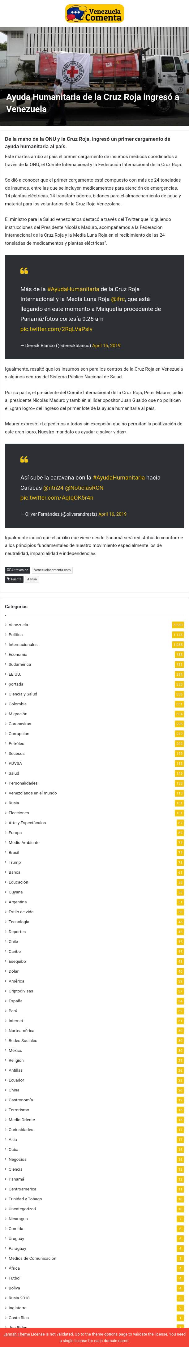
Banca (14, 872)
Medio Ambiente (24, 842)
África (14, 1268)
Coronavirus (20, 723)
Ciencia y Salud (23, 693)
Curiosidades (21, 1129)
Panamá (16, 1179)
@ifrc (118, 299)
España (16, 1000)
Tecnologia (19, 921)
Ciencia (16, 1169)
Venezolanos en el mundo (33, 792)
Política (16, 634)
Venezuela (18, 624)
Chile (13, 941)
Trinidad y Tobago (25, 1198)
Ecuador (16, 1080)
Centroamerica (23, 1188)
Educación (18, 882)
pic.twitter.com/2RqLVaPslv (56, 329)
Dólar (14, 971)
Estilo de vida (21, 911)
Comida (16, 1228)
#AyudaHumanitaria (73, 289)
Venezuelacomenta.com (52, 570)
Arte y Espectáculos (27, 822)
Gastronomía (21, 1099)
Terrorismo (19, 1109)
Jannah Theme (16, 1334)
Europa (15, 832)
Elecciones (19, 812)
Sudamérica (20, 664)
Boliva (14, 1287)
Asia (13, 1139)
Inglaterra (18, 1307)
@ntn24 (53, 487)
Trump (15, 862)
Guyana (16, 891)
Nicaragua (18, 1218)
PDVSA (15, 763)
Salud (14, 773)
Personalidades (23, 783)
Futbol (14, 1278)
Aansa (32, 579)
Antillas (16, 1070)
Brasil (14, 852)
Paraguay (17, 1248)
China (14, 1089)
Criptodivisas (21, 990)
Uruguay (16, 1238)
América (16, 981)
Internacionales (23, 644)
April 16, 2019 (106, 345)
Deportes (17, 931)
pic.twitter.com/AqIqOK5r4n (56, 497)
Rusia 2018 (19, 1297)
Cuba (13, 1149)
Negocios (18, 1159)
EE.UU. (15, 674)
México (15, 1050)
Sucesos (17, 753)
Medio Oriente (22, 1119)
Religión (16, 1060)
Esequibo (17, 961)
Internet (16, 1020)
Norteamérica (21, 1030)
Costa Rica (19, 1317)
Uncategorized (22, 1208)
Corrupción (19, 733)
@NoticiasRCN (84, 487)
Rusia (14, 802)
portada (16, 684)
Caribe (15, 951)
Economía (18, 654)
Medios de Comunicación (32, 1258)
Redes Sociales (23, 1040)
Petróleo (16, 743)
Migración (18, 713)
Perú (13, 1010)
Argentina (18, 901)
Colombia (18, 703)
